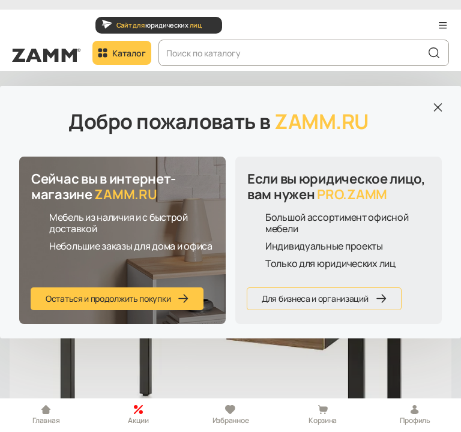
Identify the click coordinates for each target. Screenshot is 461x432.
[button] (443, 25)
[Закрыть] (437, 107)
